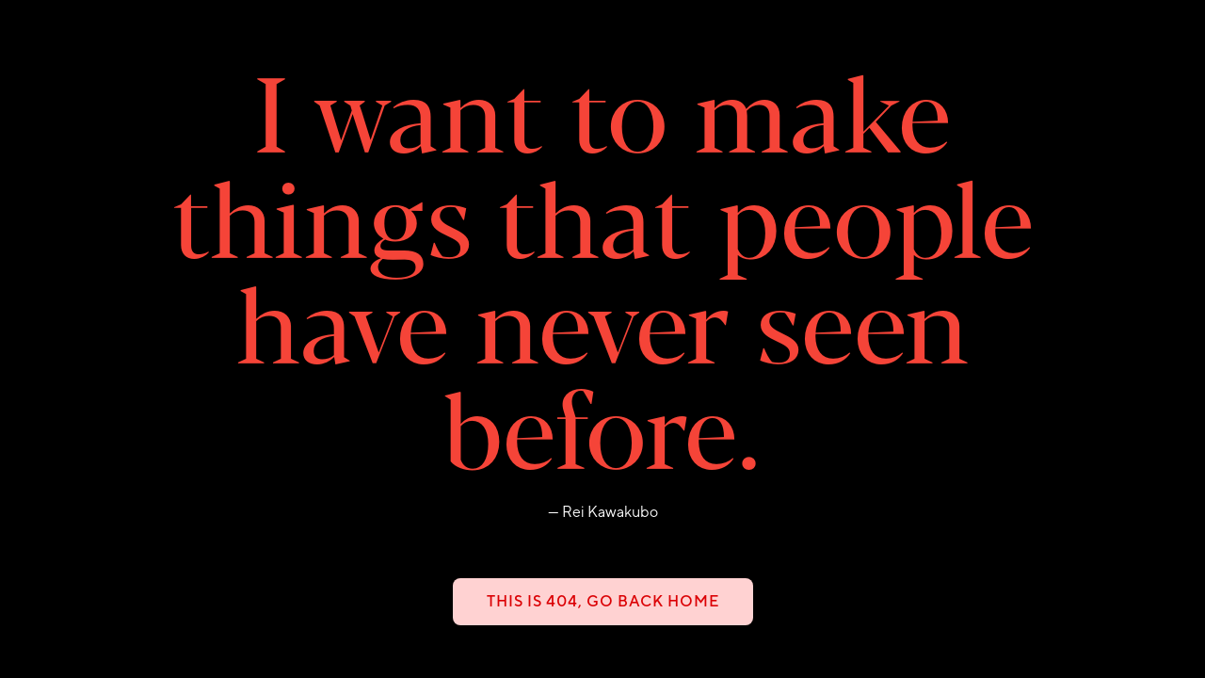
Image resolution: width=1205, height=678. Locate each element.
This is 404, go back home (603, 601)
